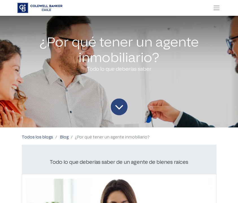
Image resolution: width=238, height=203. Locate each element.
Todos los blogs (37, 137)
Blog (64, 137)
